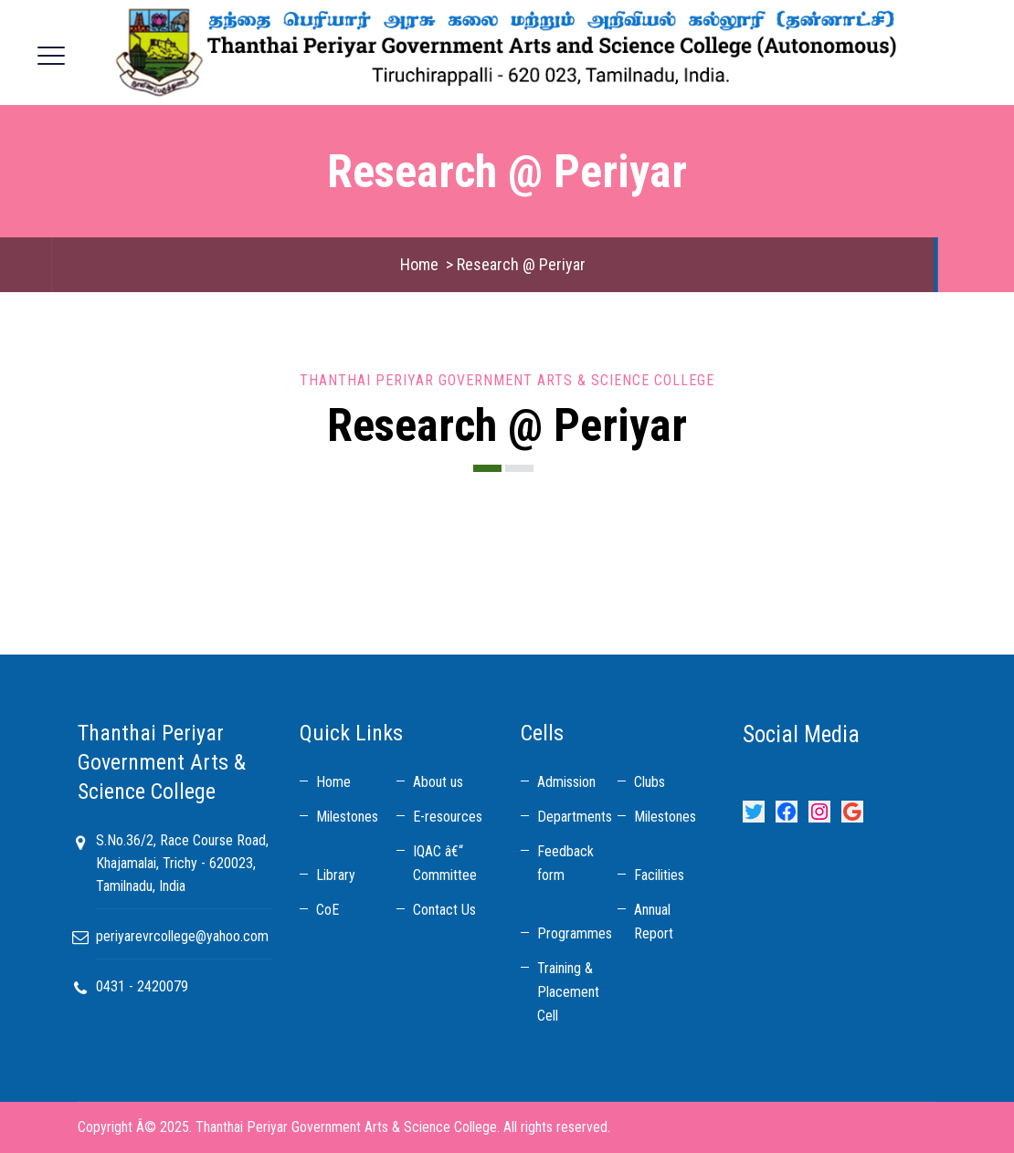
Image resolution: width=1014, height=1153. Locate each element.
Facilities (659, 875)
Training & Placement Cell (568, 991)
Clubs (649, 782)
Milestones (347, 816)
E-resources (447, 816)
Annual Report (653, 921)
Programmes (574, 933)
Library (335, 875)
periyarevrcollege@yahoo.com (182, 936)
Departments (574, 816)
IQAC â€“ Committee (445, 863)
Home (419, 264)
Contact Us (444, 909)
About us (438, 782)
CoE (327, 909)
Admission (566, 782)
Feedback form (565, 863)
